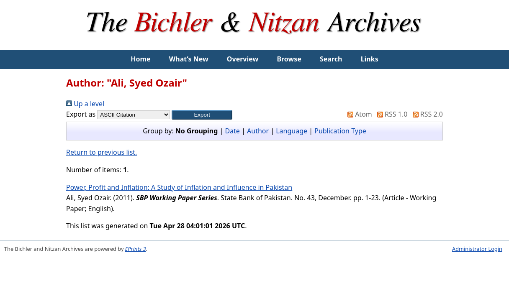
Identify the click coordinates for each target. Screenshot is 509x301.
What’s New (188, 59)
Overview (242, 59)
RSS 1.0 (390, 114)
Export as (80, 114)
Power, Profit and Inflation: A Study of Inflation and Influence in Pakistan (179, 187)
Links (369, 59)
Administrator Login (477, 249)
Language (291, 130)
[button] (202, 115)
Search (331, 59)
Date (232, 130)
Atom (358, 114)
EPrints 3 (135, 249)
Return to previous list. (101, 152)
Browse (289, 59)
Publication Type (340, 130)
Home (140, 59)
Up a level (85, 103)
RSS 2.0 (426, 114)
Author (258, 130)
